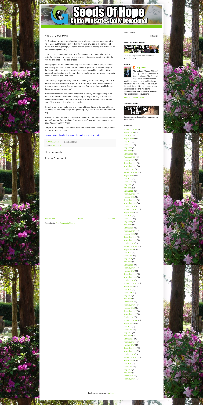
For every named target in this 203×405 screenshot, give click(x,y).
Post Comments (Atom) (65, 223)
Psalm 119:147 (56, 145)
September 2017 (130, 320)
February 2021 (129, 194)
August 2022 (129, 138)
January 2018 (129, 308)
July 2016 (127, 363)
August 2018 (129, 286)
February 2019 (129, 268)
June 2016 (128, 366)
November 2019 (130, 240)
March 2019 (128, 265)
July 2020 (127, 215)
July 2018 (127, 289)
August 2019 (129, 249)
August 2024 (129, 132)
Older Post (111, 219)
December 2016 (130, 348)
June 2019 (128, 256)
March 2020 (128, 228)
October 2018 (129, 280)
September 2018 (130, 283)
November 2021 (130, 166)
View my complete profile (134, 97)
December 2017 (130, 311)
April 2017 (128, 336)
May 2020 (128, 222)
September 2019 (130, 246)
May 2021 (128, 185)
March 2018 (128, 302)
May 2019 (128, 259)
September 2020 (130, 209)
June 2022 (128, 145)
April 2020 (128, 225)
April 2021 (128, 188)
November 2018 (130, 277)
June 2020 (128, 219)
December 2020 (130, 200)
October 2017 (129, 317)
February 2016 (129, 379)
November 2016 (130, 351)
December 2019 (130, 237)
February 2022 (129, 157)
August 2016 (129, 360)
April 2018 (128, 299)
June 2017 (128, 329)
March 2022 (128, 154)
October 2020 (129, 206)
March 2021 (128, 191)
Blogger (112, 393)
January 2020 (129, 234)
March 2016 (128, 376)
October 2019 (129, 243)
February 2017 (129, 342)
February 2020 (129, 231)
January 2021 (129, 197)
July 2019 (127, 252)
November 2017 (130, 314)
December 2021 (130, 163)
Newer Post (50, 219)
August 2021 (129, 175)
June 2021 (128, 182)
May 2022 (128, 148)
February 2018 (129, 305)
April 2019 (128, 262)
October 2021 (129, 169)
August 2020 (129, 212)
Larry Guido (141, 68)
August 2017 (129, 323)
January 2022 (129, 160)
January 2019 (129, 271)
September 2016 (130, 357)
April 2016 (128, 373)
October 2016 (129, 354)
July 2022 (127, 142)
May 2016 (128, 370)
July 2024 (127, 135)
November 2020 (130, 203)
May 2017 (128, 333)
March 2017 (128, 339)
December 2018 (130, 274)
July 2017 (127, 326)
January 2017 (129, 345)
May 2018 (128, 296)
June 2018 (128, 293)
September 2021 (130, 172)
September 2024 (130, 129)
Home (80, 219)
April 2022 (128, 151)
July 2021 (127, 178)
